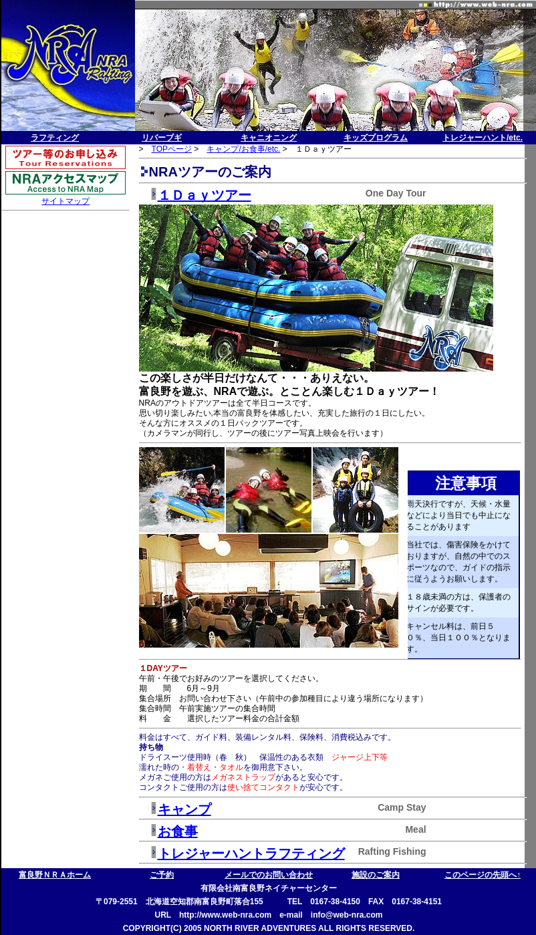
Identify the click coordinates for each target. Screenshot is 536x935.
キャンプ (184, 809)
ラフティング (55, 137)
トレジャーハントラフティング (251, 853)
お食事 (178, 831)
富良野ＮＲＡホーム (55, 875)
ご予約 (162, 875)
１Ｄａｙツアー (204, 195)
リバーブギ (162, 137)
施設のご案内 (376, 875)
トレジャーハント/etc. (482, 137)
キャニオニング (269, 137)
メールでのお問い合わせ (269, 875)
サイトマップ (65, 201)
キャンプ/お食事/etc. (243, 149)
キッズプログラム (376, 137)
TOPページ (172, 149)
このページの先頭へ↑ (482, 875)
